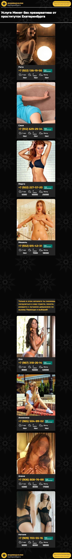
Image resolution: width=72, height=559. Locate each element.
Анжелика (23, 417)
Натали (22, 534)
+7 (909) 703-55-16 (35, 538)
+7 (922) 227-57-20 (35, 187)
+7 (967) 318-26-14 (35, 363)
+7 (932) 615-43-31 (35, 246)
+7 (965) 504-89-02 (36, 421)
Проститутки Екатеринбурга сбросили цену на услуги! (61, 4)
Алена (21, 476)
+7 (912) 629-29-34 (35, 129)
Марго (21, 184)
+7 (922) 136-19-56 (35, 70)
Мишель (22, 242)
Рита (21, 67)
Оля (20, 359)
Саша (21, 125)
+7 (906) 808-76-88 (36, 479)
